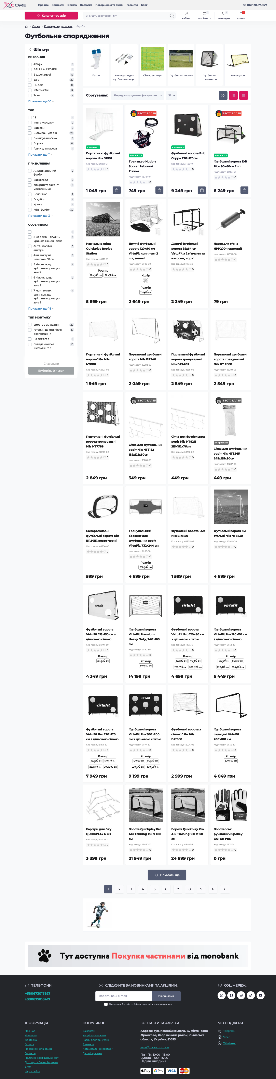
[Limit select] (171, 95)
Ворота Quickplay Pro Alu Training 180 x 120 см (187, 834)
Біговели (88, 1044)
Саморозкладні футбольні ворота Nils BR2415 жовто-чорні (102, 536)
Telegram (229, 1030)
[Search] (172, 16)
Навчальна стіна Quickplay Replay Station (99, 248)
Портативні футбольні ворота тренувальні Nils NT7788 (103, 441)
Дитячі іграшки (92, 1053)
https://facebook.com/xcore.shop (231, 995)
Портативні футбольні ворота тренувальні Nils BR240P (188, 359)
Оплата (72, 4)
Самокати (89, 1030)
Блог (144, 4)
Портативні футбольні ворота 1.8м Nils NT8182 (103, 359)
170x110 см (195, 661)
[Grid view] (223, 95)
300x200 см (195, 667)
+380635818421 (37, 999)
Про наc (43, 4)
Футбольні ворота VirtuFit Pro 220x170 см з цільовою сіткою (102, 734)
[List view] (233, 95)
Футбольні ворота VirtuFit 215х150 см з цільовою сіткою (101, 634)
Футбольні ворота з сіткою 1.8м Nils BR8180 (186, 734)
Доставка (86, 4)
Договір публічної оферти (136, 1004)
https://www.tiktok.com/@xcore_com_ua (250, 995)
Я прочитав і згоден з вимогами (140, 1004)
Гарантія (132, 4)
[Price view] (243, 95)
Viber (226, 1037)
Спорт (36, 26)
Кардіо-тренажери (94, 1035)
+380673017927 (37, 994)
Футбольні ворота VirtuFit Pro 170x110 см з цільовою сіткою (230, 634)
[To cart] (117, 190)
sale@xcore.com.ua (154, 1047)
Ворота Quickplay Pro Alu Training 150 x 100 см (145, 834)
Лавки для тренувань (96, 1039)
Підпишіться (166, 996)
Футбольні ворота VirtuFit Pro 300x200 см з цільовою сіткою (145, 734)
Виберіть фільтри (51, 371)
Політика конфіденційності (42, 1057)
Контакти (58, 4)
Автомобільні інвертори (98, 1048)
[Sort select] (137, 95)
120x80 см (224, 661)
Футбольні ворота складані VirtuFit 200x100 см (227, 734)
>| (225, 889)
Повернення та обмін (109, 4)
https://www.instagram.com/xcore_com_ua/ (241, 995)
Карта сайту (32, 1071)
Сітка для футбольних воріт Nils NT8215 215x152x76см (188, 441)
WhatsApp (229, 1043)
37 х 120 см (110, 275)
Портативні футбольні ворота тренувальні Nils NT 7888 (230, 359)
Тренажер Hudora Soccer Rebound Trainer (142, 166)
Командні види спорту (58, 26)
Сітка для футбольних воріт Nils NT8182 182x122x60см (145, 449)
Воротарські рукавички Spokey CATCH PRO (228, 834)
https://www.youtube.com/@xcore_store (260, 995)
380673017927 (221, 995)
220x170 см (180, 667)
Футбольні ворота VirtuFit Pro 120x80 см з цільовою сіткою (187, 634)
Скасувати (51, 363)
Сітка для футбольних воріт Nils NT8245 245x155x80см (230, 453)
